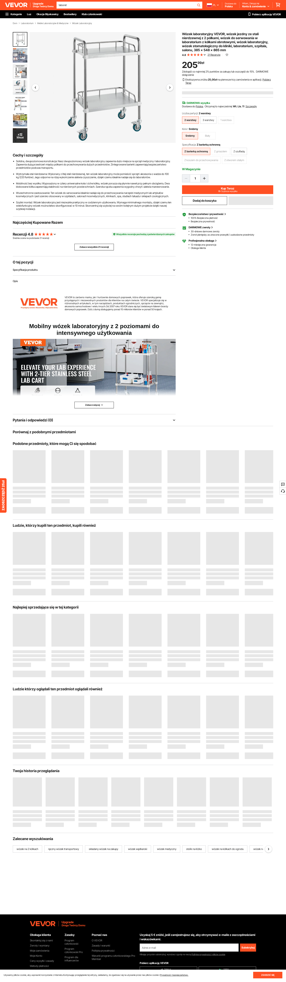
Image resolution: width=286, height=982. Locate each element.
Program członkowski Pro (74, 950)
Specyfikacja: (189, 144)
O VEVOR (97, 940)
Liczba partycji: (190, 113)
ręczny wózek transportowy (63, 848)
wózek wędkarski (137, 848)
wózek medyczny (166, 848)
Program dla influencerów (72, 959)
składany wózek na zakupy (103, 848)
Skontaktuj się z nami (41, 940)
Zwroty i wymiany (39, 945)
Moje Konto (36, 955)
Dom (15, 23)
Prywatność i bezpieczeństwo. (174, 975)
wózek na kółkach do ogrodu (228, 848)
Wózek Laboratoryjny (82, 23)
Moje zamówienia (39, 950)
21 (41, 238)
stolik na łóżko (194, 848)
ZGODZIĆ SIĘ (268, 975)
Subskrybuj (248, 947)
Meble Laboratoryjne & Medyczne (52, 23)
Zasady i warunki (101, 945)
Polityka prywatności (103, 950)
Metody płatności (39, 965)
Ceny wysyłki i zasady (42, 960)
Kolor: (185, 128)
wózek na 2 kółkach (27, 848)
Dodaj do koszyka (205, 200)
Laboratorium (27, 23)
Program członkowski (71, 942)
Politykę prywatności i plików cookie (208, 954)
